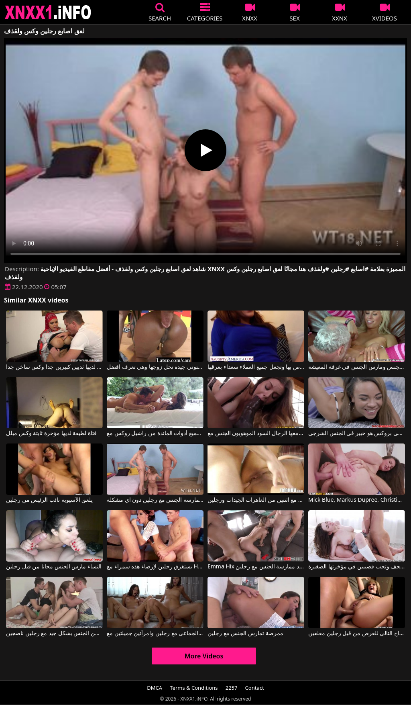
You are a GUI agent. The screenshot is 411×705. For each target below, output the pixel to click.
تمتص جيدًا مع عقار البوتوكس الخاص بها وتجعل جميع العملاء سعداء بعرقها (256, 367)
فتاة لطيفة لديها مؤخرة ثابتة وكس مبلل (51, 433)
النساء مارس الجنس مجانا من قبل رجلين (54, 567)
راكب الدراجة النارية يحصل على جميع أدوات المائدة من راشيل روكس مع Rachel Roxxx (155, 433)
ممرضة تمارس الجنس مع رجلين (245, 633)
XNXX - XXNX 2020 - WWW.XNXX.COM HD (48, 12)
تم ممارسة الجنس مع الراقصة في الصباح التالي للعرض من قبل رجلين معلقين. (356, 633)
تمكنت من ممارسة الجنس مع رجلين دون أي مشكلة (155, 500)
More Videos (204, 656)
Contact (254, 687)
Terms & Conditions (194, 687)
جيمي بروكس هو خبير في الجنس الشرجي (356, 433)
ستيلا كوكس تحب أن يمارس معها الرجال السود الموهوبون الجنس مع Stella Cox (256, 433)
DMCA (154, 687)
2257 (232, 687)
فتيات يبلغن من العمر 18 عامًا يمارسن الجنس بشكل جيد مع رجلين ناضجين (54, 633)
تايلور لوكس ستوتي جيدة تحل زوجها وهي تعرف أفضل (155, 367)
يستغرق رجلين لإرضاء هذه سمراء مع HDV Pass (155, 567)
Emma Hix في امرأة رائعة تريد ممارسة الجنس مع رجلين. (256, 567)
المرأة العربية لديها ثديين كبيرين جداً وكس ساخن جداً (54, 367)
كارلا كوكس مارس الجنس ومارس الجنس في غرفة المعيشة (356, 367)
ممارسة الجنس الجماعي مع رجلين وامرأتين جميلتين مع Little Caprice (155, 633)
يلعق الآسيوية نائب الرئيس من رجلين (49, 500)
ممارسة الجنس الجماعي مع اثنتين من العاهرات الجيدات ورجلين (256, 500)
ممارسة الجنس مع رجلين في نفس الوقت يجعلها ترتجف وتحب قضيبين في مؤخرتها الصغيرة (356, 567)
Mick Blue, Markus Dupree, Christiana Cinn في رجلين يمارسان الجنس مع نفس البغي (356, 500)
